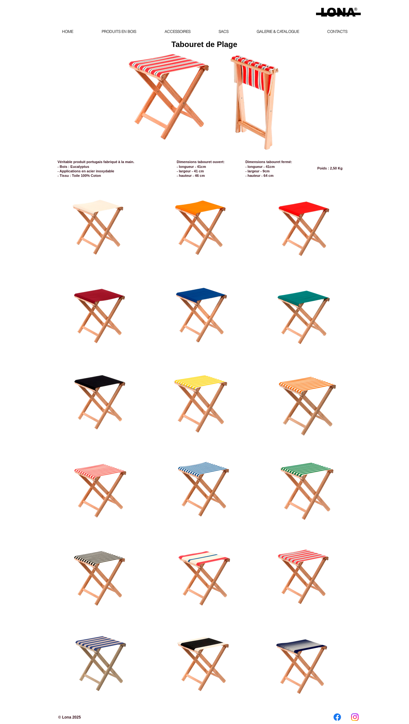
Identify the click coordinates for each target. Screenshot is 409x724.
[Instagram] (355, 717)
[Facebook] (337, 717)
